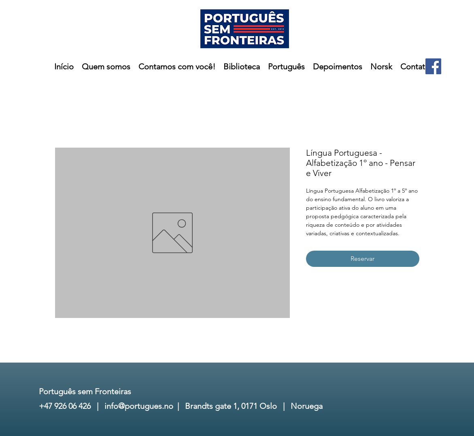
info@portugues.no (138, 406)
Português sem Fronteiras (85, 391)
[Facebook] (433, 66)
